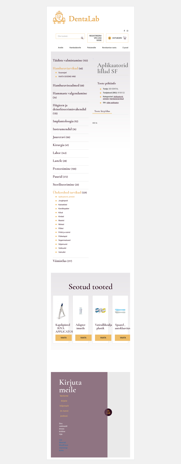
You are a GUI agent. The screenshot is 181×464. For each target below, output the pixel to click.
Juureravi (61, 137)
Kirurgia (61, 145)
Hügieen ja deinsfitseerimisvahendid (69, 109)
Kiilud (60, 213)
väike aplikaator (112, 103)
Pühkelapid (62, 236)
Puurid (60, 177)
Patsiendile (91, 48)
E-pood (125, 48)
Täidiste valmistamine (70, 60)
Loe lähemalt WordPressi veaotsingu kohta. (63, 445)
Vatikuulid (62, 248)
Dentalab (76, 17)
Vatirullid (61, 252)
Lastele (60, 161)
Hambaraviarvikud (68, 68)
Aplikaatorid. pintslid (66, 197)
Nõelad (61, 224)
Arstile (60, 48)
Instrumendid (64, 129)
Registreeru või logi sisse (95, 38)
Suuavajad (62, 73)
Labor (59, 153)
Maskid (61, 220)
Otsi (82, 38)
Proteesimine (64, 169)
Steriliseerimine (66, 184)
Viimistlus (62, 261)
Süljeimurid (62, 244)
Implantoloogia (65, 121)
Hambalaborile (75, 48)
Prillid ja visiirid (64, 232)
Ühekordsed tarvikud (70, 192)
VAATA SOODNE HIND (67, 77)
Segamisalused (64, 240)
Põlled (60, 228)
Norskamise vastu (109, 48)
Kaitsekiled (62, 205)
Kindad (61, 216)
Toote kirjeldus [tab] (102, 111)
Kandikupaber (63, 209)
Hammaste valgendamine (70, 95)
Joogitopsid (63, 201)
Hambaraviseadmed (68, 85)
